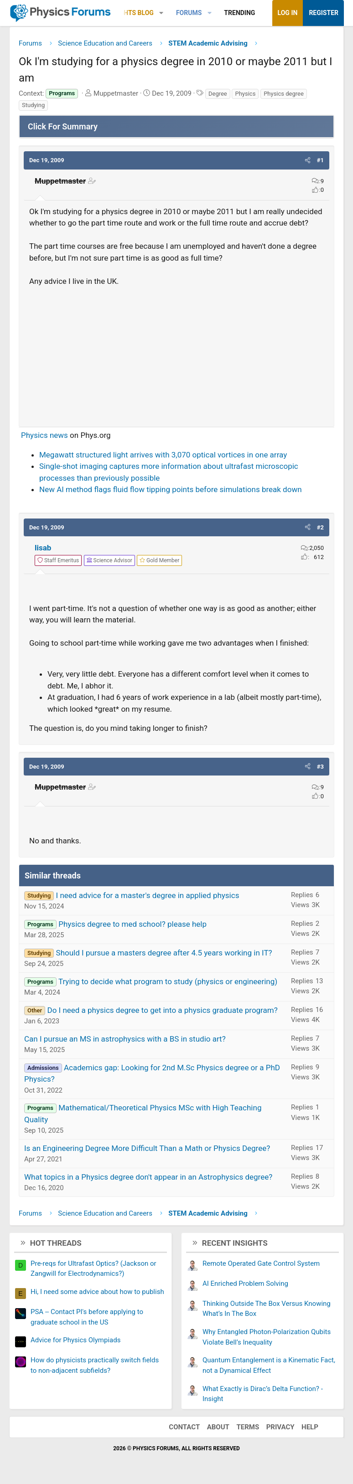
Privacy (280, 1427)
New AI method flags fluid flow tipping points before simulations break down (170, 489)
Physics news (44, 435)
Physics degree (284, 93)
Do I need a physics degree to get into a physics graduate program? (162, 1010)
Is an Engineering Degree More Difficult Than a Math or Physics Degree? (147, 1148)
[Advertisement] (176, 352)
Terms (247, 1427)
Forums (189, 12)
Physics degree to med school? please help (132, 924)
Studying (33, 105)
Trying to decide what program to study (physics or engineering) (167, 981)
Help (309, 1427)
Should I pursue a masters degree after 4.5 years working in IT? (164, 952)
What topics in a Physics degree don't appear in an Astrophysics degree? (148, 1176)
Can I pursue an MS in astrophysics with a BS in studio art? (125, 1038)
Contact (184, 1427)
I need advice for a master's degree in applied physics (147, 895)
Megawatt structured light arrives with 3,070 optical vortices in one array (163, 454)
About (218, 1427)
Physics (245, 93)
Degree (217, 93)
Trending (239, 12)
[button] (161, 13)
